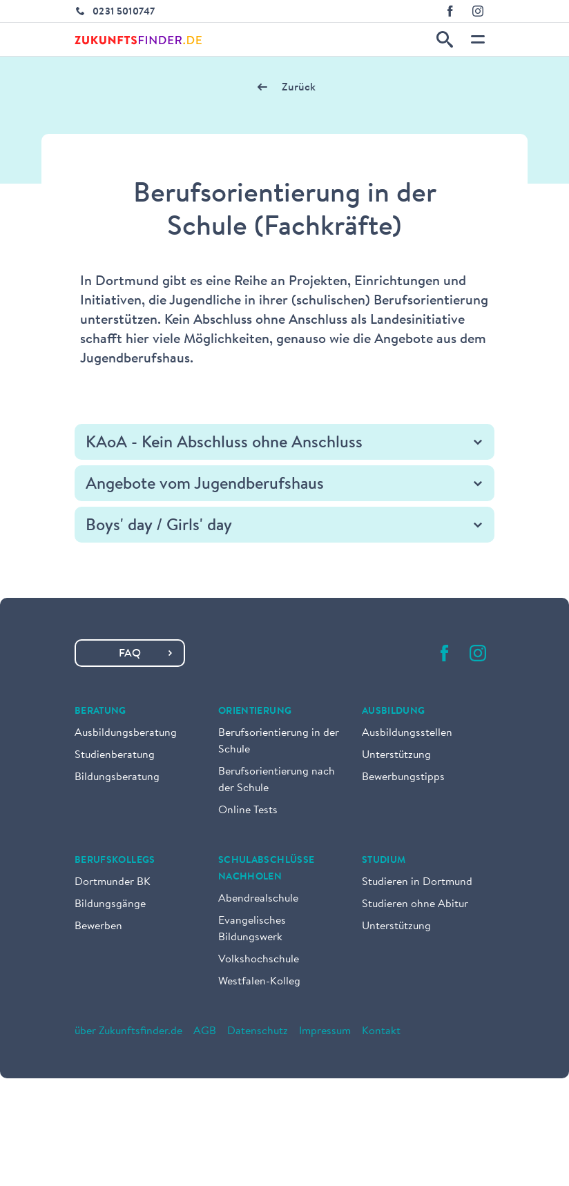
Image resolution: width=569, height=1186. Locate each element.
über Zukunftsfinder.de (128, 1031)
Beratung (100, 712)
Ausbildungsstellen (407, 733)
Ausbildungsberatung (126, 733)
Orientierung (254, 712)
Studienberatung (115, 755)
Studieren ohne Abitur (415, 904)
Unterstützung (396, 755)
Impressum (325, 1031)
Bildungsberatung (117, 777)
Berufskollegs (115, 861)
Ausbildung (393, 712)
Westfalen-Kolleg (259, 981)
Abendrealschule (258, 898)
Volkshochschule (258, 959)
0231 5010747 (124, 12)
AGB (204, 1031)
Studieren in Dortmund (417, 882)
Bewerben (98, 926)
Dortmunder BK (113, 882)
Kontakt (381, 1031)
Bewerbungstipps (403, 777)
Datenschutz (257, 1031)
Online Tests (248, 810)
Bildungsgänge (110, 904)
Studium (383, 861)
